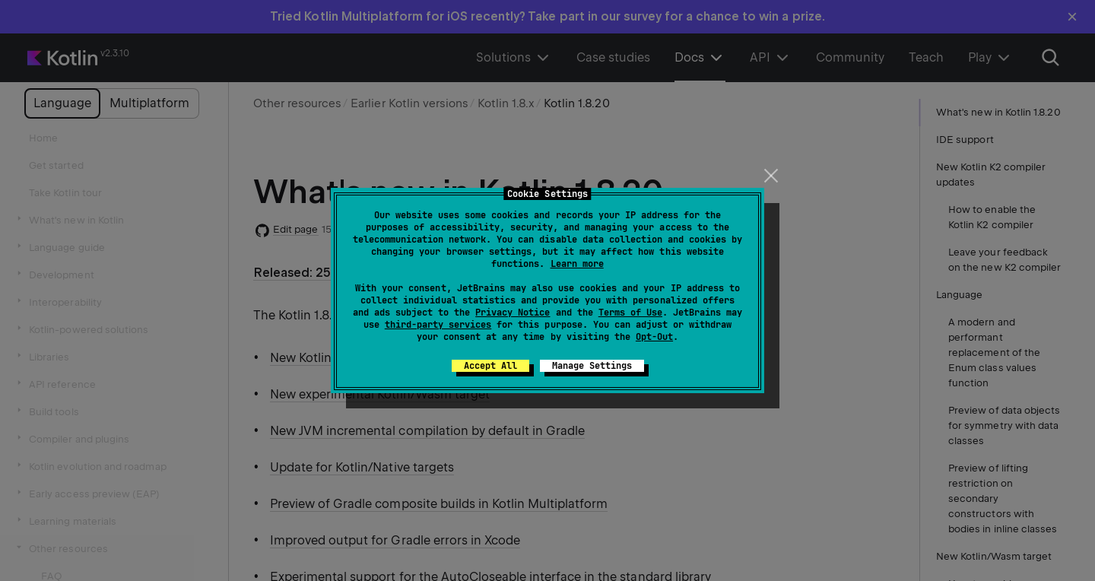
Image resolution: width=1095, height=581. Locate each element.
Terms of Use (630, 312)
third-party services (438, 325)
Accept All (490, 366)
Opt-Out (654, 337)
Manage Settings (592, 366)
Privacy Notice (512, 312)
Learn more (577, 264)
